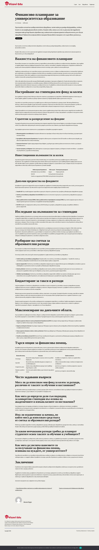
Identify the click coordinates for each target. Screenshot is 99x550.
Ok (80, 547)
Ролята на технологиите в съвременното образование (71, 488)
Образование (18, 38)
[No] (97, 548)
